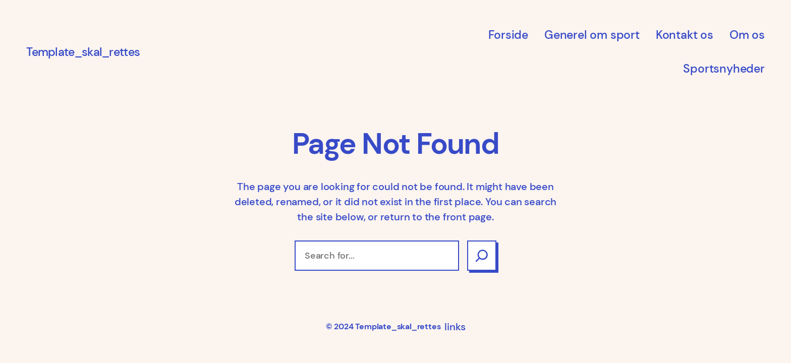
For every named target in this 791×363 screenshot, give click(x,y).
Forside (508, 34)
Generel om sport (592, 34)
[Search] (481, 255)
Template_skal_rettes (83, 51)
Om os (747, 34)
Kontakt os (684, 34)
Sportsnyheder (723, 68)
